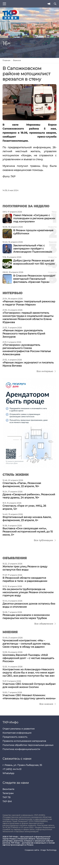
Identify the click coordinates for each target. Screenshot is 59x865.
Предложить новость (15, 736)
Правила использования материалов (24, 741)
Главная (6, 60)
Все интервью (45, 371)
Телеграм (8, 793)
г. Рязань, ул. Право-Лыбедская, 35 (22, 765)
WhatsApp (8, 773)
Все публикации (43, 540)
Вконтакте (8, 789)
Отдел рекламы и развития (18, 728)
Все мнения (46, 704)
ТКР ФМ (7, 801)
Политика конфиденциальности (21, 749)
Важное (17, 60)
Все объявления (43, 623)
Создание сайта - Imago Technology (40, 850)
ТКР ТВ (6, 797)
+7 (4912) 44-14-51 (12, 769)
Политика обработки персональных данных (28, 745)
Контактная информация (17, 732)
